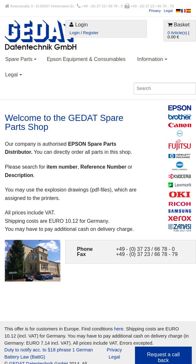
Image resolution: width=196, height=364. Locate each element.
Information (152, 59)
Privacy (155, 11)
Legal (168, 11)
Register (90, 32)
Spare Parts (20, 59)
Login (74, 32)
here (118, 328)
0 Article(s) (177, 32)
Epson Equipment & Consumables (86, 59)
